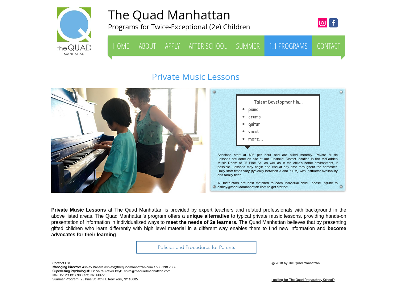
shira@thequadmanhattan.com (147, 271)
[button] (147, 45)
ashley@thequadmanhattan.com (242, 187)
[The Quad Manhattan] (333, 22)
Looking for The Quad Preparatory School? (303, 280)
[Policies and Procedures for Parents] (196, 247)
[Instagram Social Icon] (322, 22)
